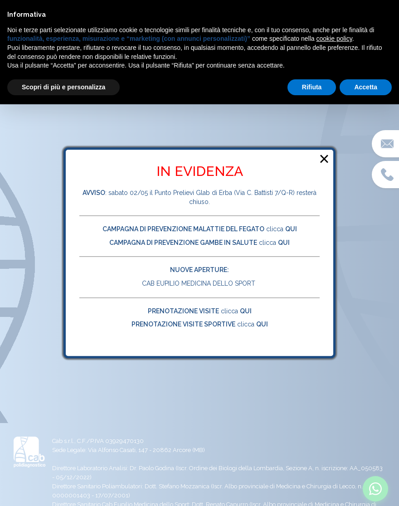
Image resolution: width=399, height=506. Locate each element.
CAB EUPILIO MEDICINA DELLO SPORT (199, 283)
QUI (246, 311)
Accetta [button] (365, 87)
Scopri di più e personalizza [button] (63, 87)
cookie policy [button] (334, 38)
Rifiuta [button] (312, 87)
